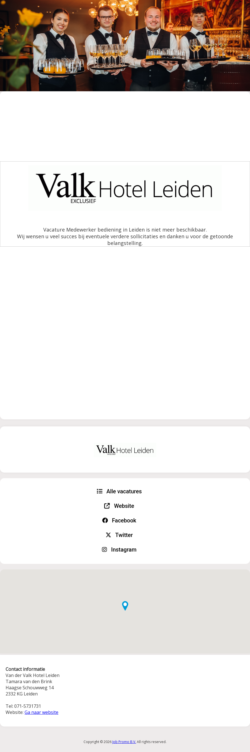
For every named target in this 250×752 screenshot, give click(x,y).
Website (119, 506)
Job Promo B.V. (124, 741)
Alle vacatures (119, 491)
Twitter (119, 535)
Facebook (119, 520)
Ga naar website (41, 712)
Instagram (119, 549)
